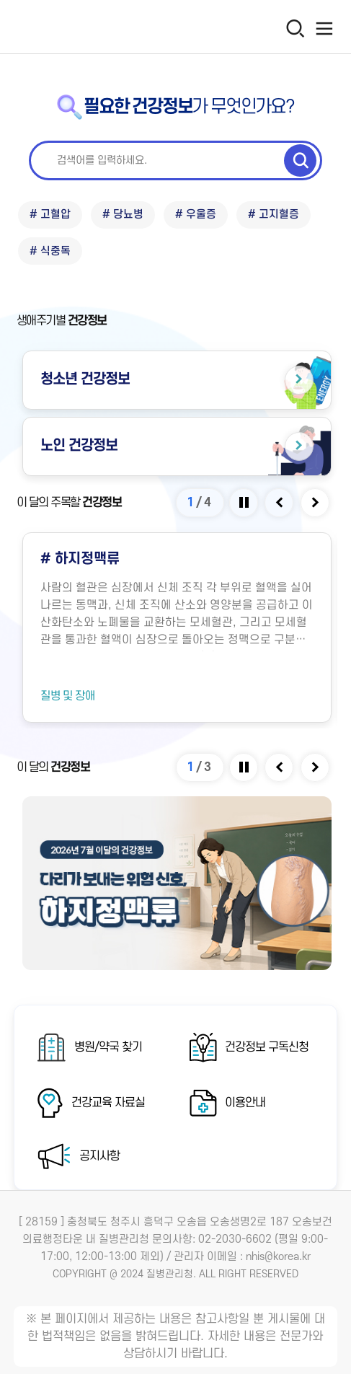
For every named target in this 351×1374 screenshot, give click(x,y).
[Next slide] (316, 502)
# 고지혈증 (273, 214)
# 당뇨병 (122, 214)
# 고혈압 (50, 214)
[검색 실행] (300, 160)
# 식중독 (50, 251)
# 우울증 (195, 214)
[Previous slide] (280, 502)
